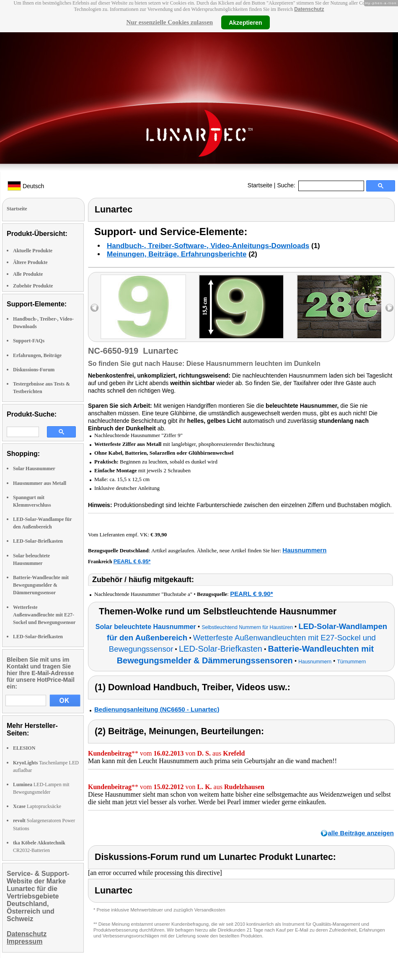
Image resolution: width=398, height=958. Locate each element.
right (389, 308)
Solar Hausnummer (34, 468)
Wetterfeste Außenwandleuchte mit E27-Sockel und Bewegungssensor (44, 614)
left (94, 308)
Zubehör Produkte (33, 286)
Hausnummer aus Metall (39, 483)
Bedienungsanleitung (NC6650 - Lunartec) (156, 709)
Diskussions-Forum (33, 370)
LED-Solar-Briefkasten (38, 541)
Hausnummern (304, 550)
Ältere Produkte (30, 262)
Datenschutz (309, 9)
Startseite (260, 185)
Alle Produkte (28, 274)
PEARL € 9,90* (251, 593)
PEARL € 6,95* (132, 561)
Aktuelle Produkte (32, 251)
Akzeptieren (245, 22)
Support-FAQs (28, 341)
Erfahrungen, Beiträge (37, 355)
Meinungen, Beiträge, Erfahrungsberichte (176, 254)
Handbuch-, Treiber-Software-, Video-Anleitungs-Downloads (208, 246)
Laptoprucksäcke (37, 806)
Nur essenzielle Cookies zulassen (169, 22)
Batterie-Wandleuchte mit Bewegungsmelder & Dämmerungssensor (41, 585)
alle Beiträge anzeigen (361, 832)
